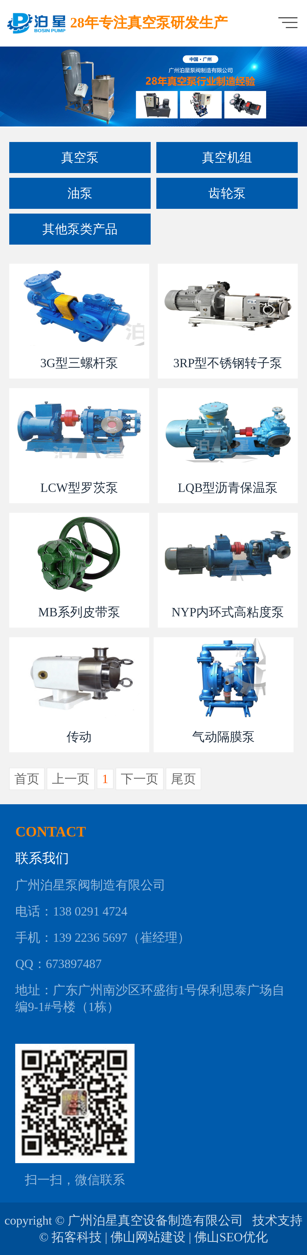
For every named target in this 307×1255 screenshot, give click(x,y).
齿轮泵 (227, 193)
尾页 (183, 779)
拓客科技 (77, 1237)
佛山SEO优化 (231, 1237)
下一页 (139, 779)
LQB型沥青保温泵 (228, 488)
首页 (26, 779)
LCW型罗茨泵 (79, 488)
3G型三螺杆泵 (79, 363)
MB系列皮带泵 (79, 612)
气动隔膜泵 (223, 737)
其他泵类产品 (80, 229)
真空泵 (80, 157)
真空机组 (227, 157)
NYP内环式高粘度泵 (228, 612)
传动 (79, 737)
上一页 (71, 779)
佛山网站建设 (148, 1237)
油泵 (79, 193)
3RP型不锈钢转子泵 (228, 363)
